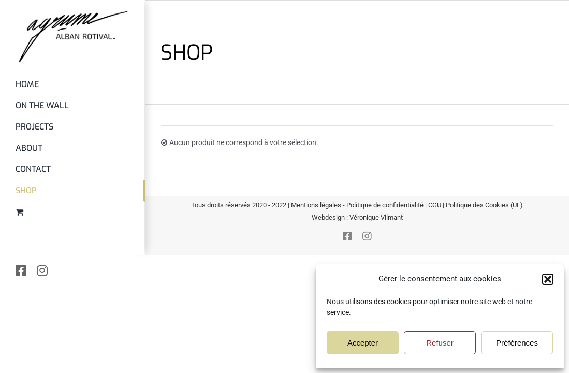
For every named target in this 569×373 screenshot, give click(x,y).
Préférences (517, 342)
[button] (548, 279)
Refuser (440, 342)
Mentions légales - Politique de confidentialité (357, 205)
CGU (434, 205)
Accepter (362, 342)
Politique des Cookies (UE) (484, 205)
